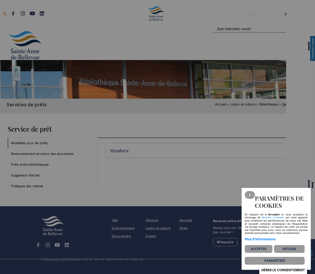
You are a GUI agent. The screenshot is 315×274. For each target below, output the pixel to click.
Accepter (258, 249)
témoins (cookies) (273, 217)
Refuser (289, 249)
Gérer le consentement (283, 270)
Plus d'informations (260, 239)
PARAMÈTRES (274, 260)
